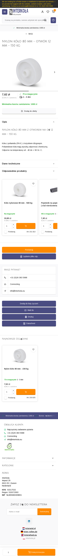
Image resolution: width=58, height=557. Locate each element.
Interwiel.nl (29, 528)
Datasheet (29, 323)
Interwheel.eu (29, 535)
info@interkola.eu (17, 291)
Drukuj (29, 317)
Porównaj (11, 232)
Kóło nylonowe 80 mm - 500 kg (18, 203)
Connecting (15, 284)
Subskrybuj (44, 512)
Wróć (29, 34)
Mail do (29, 310)
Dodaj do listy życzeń (29, 303)
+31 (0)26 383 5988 (18, 277)
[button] (54, 72)
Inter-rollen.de (29, 532)
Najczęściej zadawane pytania (20, 429)
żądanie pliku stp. (29, 256)
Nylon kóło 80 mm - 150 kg (16, 369)
